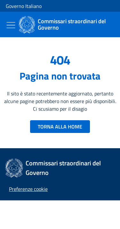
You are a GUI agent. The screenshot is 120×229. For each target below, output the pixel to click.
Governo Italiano (24, 6)
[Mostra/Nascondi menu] (11, 25)
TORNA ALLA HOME (60, 126)
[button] (28, 189)
